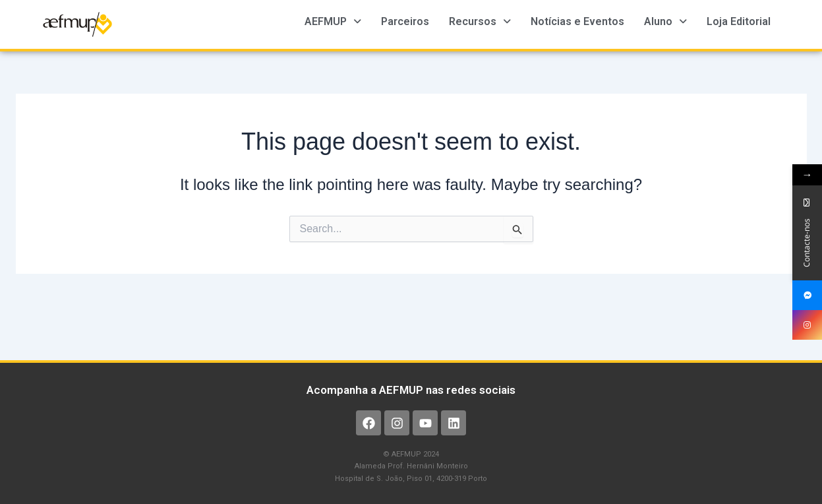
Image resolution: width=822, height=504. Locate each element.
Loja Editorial (739, 21)
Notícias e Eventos (577, 21)
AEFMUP (333, 21)
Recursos (480, 21)
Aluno (665, 21)
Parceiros (405, 21)
